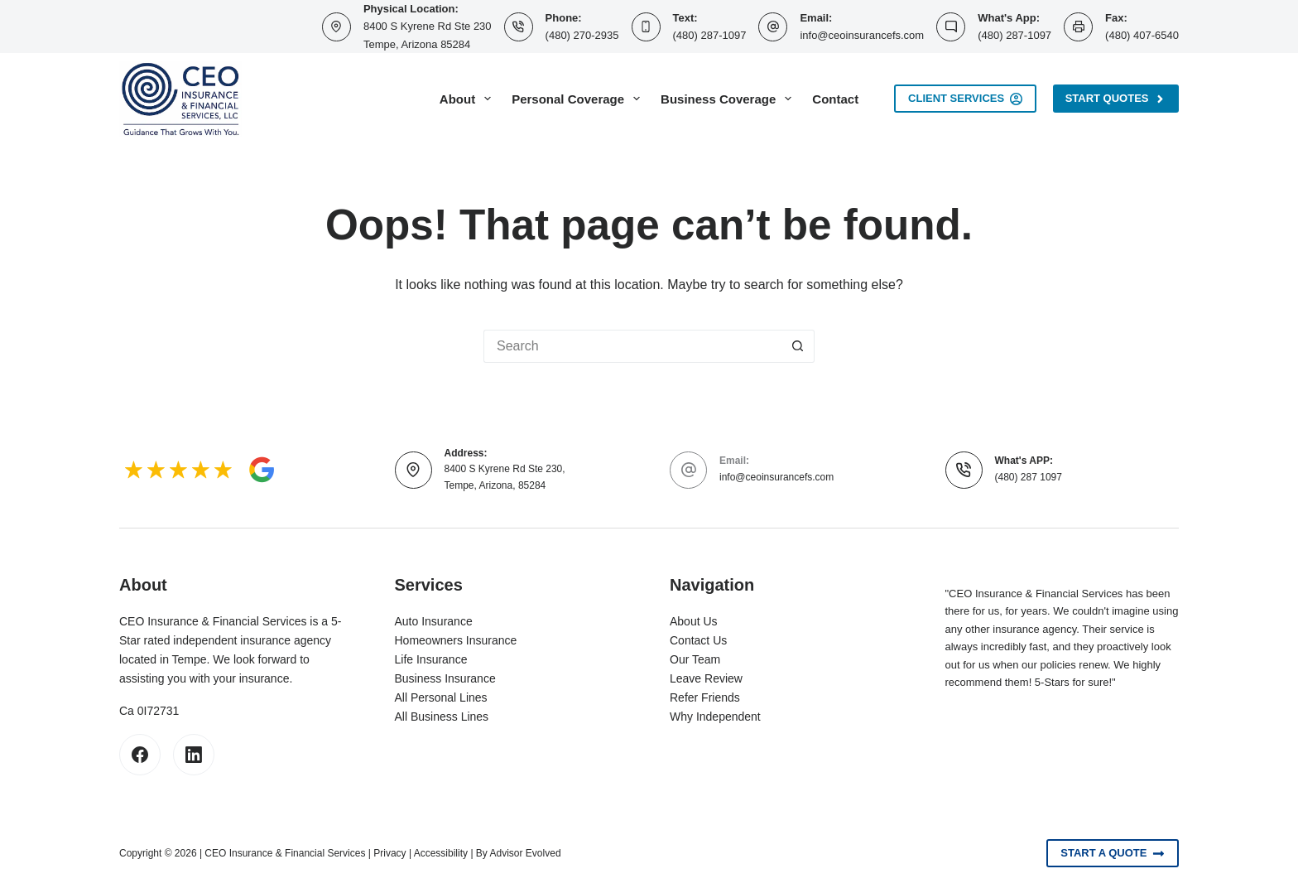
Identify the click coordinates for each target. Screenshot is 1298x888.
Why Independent (715, 716)
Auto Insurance (434, 621)
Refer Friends (705, 697)
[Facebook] (140, 754)
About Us (694, 621)
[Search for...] (632, 346)
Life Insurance (431, 659)
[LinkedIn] (193, 754)
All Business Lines (442, 716)
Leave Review (706, 678)
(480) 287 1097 (1028, 477)
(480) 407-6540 (1142, 35)
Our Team (695, 659)
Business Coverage (729, 99)
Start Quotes (1115, 98)
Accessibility (441, 853)
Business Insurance (445, 678)
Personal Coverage (579, 99)
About (469, 99)
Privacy (389, 853)
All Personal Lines (441, 697)
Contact (835, 99)
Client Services (965, 98)
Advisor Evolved (525, 853)
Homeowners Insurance (456, 640)
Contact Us (698, 640)
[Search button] (798, 346)
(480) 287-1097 (710, 35)
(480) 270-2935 (582, 35)
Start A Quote (1112, 853)
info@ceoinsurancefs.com (862, 35)
